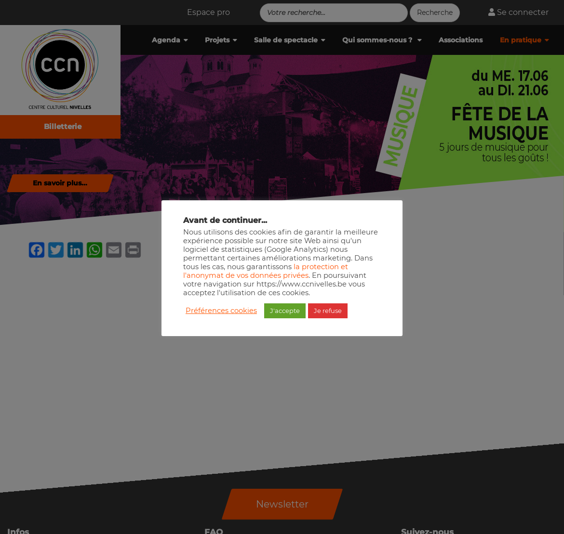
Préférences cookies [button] (221, 310)
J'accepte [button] (285, 310)
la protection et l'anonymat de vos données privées (265, 271)
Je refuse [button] (328, 310)
